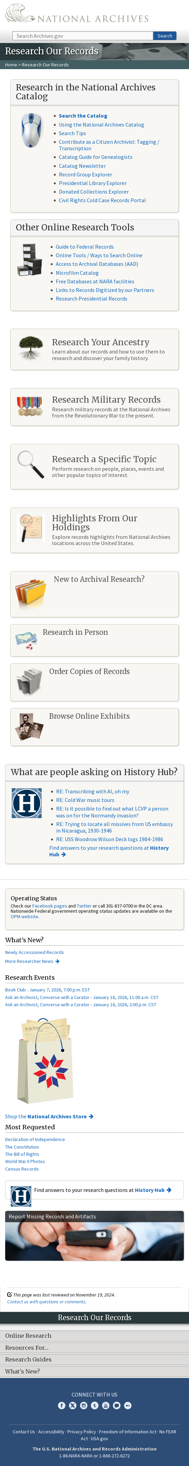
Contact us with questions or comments (46, 1302)
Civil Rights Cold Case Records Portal (102, 200)
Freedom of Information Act (127, 1432)
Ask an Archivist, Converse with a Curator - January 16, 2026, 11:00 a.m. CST (81, 997)
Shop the (46, 1116)
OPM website (24, 916)
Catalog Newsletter (82, 165)
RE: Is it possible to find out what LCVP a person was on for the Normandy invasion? (112, 811)
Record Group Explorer (85, 174)
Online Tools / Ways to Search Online (99, 255)
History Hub (150, 1189)
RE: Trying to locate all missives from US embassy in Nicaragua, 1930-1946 (114, 827)
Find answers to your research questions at (109, 850)
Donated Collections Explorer (94, 191)
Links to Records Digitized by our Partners (105, 289)
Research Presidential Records (91, 298)
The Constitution (22, 1147)
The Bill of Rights (22, 1154)
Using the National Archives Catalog (101, 124)
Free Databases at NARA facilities (95, 281)
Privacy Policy (81, 1432)
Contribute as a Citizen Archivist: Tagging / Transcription (109, 145)
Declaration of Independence (35, 1139)
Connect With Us (94, 1394)
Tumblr (95, 1405)
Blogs (117, 1405)
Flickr (128, 1405)
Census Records (22, 1169)
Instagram (84, 1405)
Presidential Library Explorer (93, 183)
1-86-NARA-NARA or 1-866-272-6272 (94, 1456)
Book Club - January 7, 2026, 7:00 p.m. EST (47, 990)
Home (11, 65)
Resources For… (27, 1348)
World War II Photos (25, 1161)
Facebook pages (49, 906)
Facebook (61, 1405)
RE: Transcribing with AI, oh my (92, 791)
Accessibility (51, 1432)
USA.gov (99, 1438)
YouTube (106, 1405)
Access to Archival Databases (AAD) (97, 263)
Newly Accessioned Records (35, 952)
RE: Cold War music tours (85, 799)
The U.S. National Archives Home (76, 15)
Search (165, 36)
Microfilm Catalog (77, 272)
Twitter (84, 906)
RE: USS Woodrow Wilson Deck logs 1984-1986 (109, 839)
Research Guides (28, 1360)
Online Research (28, 1336)
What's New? (22, 1372)
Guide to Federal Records (85, 246)
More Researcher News (29, 961)
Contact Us (24, 1432)
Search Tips (72, 133)
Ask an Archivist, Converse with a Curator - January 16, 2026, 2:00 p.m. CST (80, 1004)
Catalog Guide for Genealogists (96, 156)
